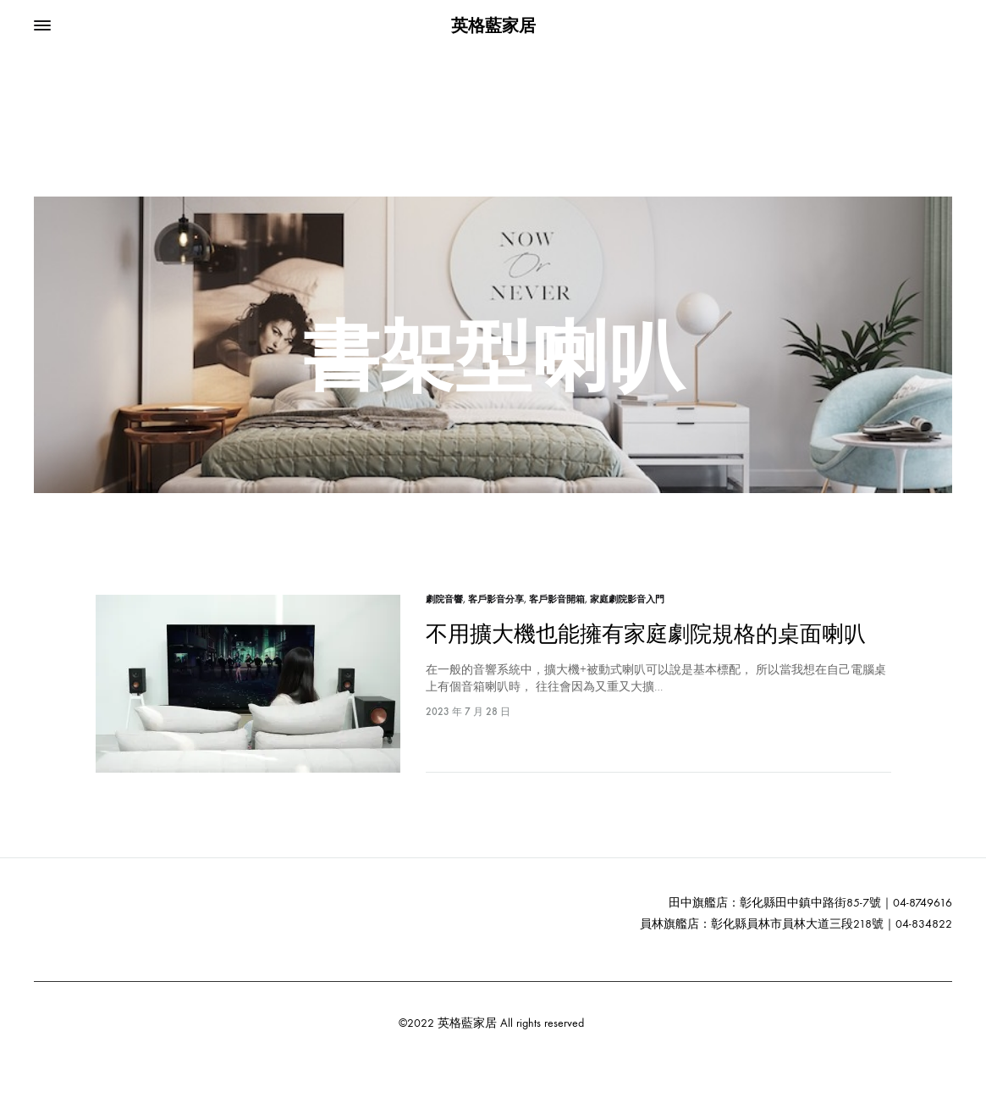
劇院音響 (444, 599)
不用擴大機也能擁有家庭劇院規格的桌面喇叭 (646, 634)
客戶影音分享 (496, 599)
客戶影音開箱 (557, 599)
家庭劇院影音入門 (627, 599)
